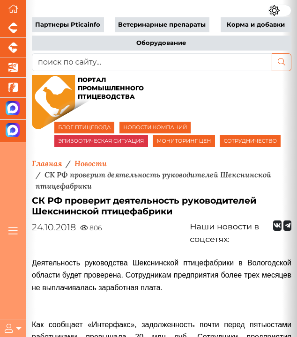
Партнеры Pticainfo (67, 24)
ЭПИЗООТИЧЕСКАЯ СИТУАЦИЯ (101, 141)
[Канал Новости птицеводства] (13, 109)
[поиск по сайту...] (152, 62)
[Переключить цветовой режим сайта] (279, 10)
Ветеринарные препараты (162, 24)
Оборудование (161, 42)
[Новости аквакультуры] (13, 68)
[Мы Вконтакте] (277, 225)
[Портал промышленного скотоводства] (13, 48)
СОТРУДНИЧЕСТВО (250, 141)
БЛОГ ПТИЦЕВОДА (84, 127)
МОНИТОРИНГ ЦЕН (183, 141)
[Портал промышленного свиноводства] (13, 28)
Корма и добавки (256, 24)
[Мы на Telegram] (287, 225)
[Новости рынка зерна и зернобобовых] (13, 87)
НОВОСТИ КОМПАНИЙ (155, 127)
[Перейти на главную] (13, 9)
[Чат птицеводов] (13, 131)
